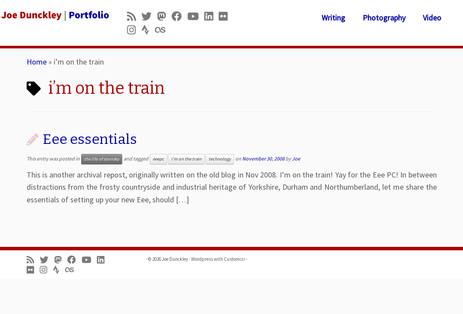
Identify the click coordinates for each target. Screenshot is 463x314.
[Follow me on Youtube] (195, 16)
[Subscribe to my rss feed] (134, 16)
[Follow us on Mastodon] (164, 16)
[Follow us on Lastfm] (163, 30)
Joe (296, 158)
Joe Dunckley (175, 259)
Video (432, 18)
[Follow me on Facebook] (179, 16)
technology (220, 159)
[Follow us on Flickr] (226, 16)
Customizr (234, 259)
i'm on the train (186, 159)
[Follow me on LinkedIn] (211, 16)
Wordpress (202, 259)
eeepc (158, 159)
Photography (384, 18)
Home (37, 62)
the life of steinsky (101, 159)
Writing (333, 18)
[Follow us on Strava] (148, 30)
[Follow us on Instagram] (134, 30)
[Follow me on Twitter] (149, 16)
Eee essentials (90, 139)
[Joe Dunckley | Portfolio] (54, 15)
